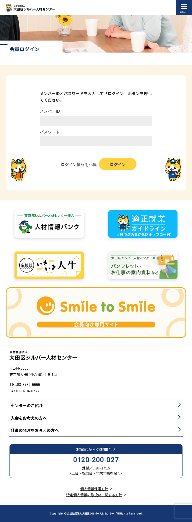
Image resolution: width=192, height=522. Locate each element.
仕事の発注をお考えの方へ (35, 430)
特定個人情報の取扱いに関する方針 (94, 494)
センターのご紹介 (27, 405)
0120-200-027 (96, 460)
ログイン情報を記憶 (79, 164)
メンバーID (50, 111)
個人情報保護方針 (94, 488)
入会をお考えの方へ (29, 418)
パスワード (50, 132)
